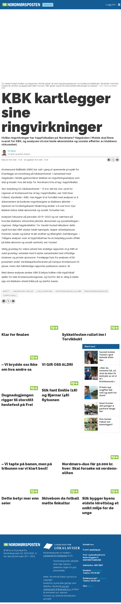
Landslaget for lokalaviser (55, 556)
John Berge (97, 570)
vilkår (89, 586)
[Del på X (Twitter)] (113, 160)
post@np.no (95, 550)
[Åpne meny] (119, 5)
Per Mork (102, 578)
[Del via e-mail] (117, 160)
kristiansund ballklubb (68, 291)
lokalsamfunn (44, 291)
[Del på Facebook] (109, 160)
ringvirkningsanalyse (96, 291)
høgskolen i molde (23, 291)
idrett (6, 291)
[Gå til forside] (21, 4)
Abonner (48, 5)
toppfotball (10, 295)
